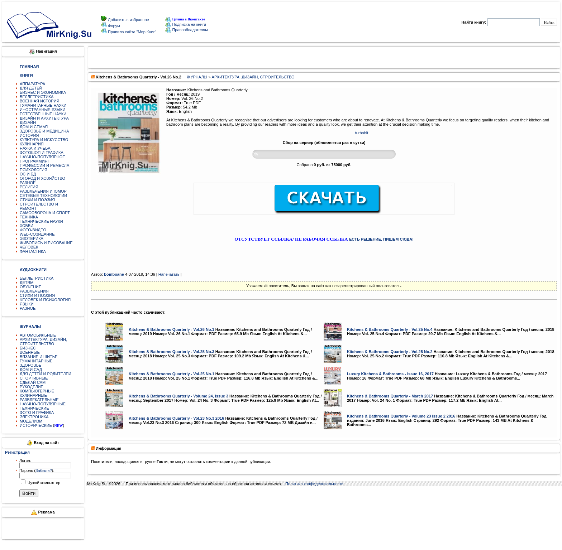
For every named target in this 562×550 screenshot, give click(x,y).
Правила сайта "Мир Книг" (131, 32)
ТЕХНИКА (29, 217)
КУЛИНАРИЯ (32, 144)
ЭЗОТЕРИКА (31, 238)
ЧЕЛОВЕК (29, 247)
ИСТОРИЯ (29, 135)
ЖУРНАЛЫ (197, 77)
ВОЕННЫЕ (30, 352)
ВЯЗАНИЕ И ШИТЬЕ (38, 356)
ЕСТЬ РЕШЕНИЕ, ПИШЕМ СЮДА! (381, 239)
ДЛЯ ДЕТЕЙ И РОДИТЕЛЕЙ (45, 374)
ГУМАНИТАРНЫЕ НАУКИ (43, 105)
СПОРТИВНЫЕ (34, 378)
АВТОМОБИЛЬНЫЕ (38, 335)
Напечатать (169, 274)
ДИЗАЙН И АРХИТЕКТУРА (44, 118)
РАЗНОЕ (27, 182)
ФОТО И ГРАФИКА (37, 412)
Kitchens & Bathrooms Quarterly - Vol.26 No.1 (171, 329)
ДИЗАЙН (28, 122)
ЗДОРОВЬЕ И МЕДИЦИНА (44, 131)
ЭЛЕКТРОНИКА (34, 417)
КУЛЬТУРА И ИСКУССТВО (44, 140)
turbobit (361, 133)
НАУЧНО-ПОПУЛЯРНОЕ (42, 157)
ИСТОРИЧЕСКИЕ (36, 425)
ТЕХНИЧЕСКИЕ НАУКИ (41, 221)
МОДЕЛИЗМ (31, 421)
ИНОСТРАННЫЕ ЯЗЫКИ (42, 109)
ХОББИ (26, 225)
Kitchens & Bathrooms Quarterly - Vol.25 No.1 (171, 374)
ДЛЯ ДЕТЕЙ (31, 88)
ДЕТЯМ (26, 282)
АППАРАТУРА (32, 84)
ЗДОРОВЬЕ (30, 365)
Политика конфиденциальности (314, 484)
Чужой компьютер (43, 483)
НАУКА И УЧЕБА (35, 148)
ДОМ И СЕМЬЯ (34, 127)
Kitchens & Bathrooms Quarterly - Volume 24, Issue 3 (178, 396)
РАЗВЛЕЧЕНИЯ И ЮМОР (43, 191)
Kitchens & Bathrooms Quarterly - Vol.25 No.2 (390, 351)
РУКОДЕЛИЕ (31, 387)
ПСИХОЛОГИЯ (33, 170)
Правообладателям (186, 30)
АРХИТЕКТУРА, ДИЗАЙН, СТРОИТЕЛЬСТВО (43, 341)
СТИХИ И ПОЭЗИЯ (37, 200)
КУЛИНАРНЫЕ (33, 395)
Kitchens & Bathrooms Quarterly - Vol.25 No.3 (171, 351)
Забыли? (43, 470)
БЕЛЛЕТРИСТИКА (36, 97)
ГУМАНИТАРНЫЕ (36, 361)
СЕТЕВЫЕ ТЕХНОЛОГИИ (43, 195)
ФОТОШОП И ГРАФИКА (41, 152)
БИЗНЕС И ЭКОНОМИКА (43, 92)
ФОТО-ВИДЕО (33, 230)
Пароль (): (36, 470)
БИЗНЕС (28, 348)
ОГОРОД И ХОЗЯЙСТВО (42, 178)
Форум (113, 26)
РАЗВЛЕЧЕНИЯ (34, 291)
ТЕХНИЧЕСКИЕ (34, 408)
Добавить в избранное (128, 20)
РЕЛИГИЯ (29, 187)
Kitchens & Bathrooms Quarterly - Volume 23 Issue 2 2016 (401, 416)
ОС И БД (28, 174)
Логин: (25, 460)
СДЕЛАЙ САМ (33, 382)
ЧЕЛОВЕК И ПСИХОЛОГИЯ (45, 300)
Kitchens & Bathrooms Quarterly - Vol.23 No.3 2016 (176, 418)
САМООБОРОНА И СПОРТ (45, 213)
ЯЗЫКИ (27, 304)
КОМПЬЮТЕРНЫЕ (37, 391)
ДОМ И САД (31, 369)
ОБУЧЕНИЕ (30, 287)
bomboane (114, 274)
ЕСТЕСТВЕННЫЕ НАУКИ (43, 114)
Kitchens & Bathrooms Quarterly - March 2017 (390, 396)
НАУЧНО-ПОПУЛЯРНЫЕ (43, 404)
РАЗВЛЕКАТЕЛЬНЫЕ (39, 399)
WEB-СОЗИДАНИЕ (37, 234)
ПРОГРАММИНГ (35, 161)
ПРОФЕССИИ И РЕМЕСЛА (44, 165)
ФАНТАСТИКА (33, 251)
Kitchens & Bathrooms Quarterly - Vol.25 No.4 (390, 329)
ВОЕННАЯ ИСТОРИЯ (39, 101)
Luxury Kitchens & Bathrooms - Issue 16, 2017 (390, 374)
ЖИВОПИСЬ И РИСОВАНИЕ (46, 243)
